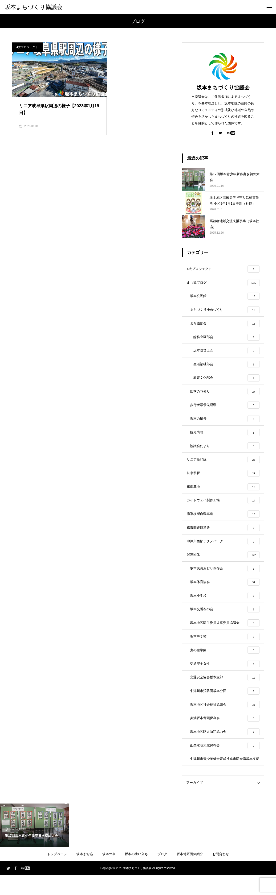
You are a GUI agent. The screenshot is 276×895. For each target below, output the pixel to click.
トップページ (57, 874)
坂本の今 (108, 874)
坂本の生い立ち (136, 874)
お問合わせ (220, 874)
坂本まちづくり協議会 (223, 88)
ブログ (162, 874)
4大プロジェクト (27, 47)
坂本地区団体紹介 (190, 874)
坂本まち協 (84, 874)
